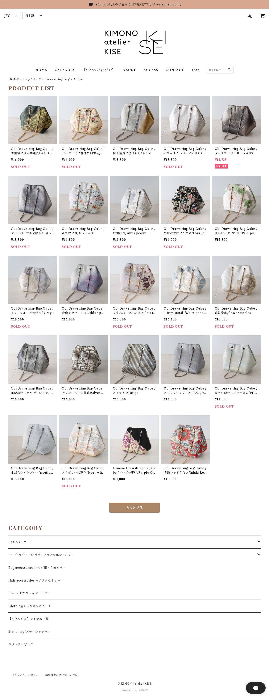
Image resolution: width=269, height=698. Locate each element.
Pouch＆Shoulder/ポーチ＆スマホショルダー (41, 555)
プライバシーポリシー (25, 675)
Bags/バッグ (32, 79)
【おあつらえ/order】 (99, 70)
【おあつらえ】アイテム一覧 (28, 619)
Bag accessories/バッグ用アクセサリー (37, 568)
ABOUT (129, 70)
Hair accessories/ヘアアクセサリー (34, 580)
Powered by (134, 690)
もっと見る (134, 508)
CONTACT (175, 70)
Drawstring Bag (57, 79)
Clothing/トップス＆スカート (29, 606)
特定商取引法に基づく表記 (61, 675)
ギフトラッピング (20, 644)
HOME (41, 70)
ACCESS (151, 70)
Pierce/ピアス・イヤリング (27, 593)
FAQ (195, 70)
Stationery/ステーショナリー (29, 632)
